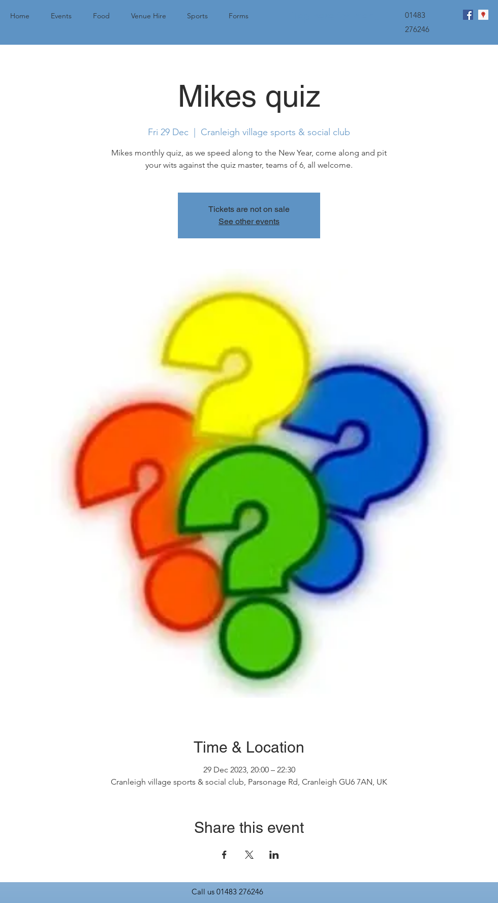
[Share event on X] (249, 855)
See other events (249, 221)
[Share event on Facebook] (224, 855)
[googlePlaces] (483, 15)
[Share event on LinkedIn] (274, 855)
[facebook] (468, 15)
